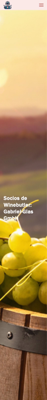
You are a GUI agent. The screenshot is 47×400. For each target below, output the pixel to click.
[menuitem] (40, 5)
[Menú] (40, 5)
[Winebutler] (19, 5)
